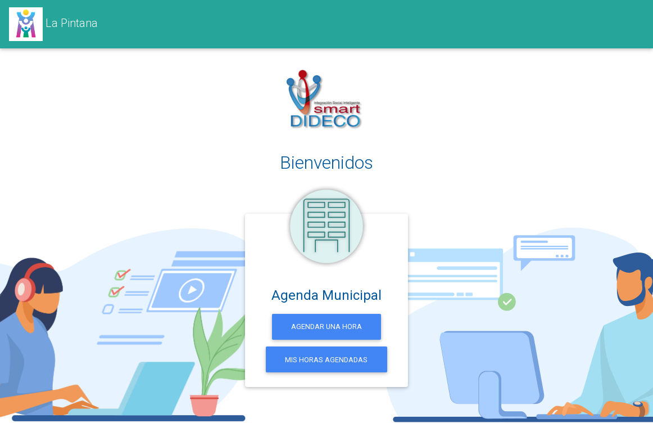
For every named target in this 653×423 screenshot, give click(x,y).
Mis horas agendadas (326, 360)
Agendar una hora (326, 326)
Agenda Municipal (326, 295)
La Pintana (53, 24)
